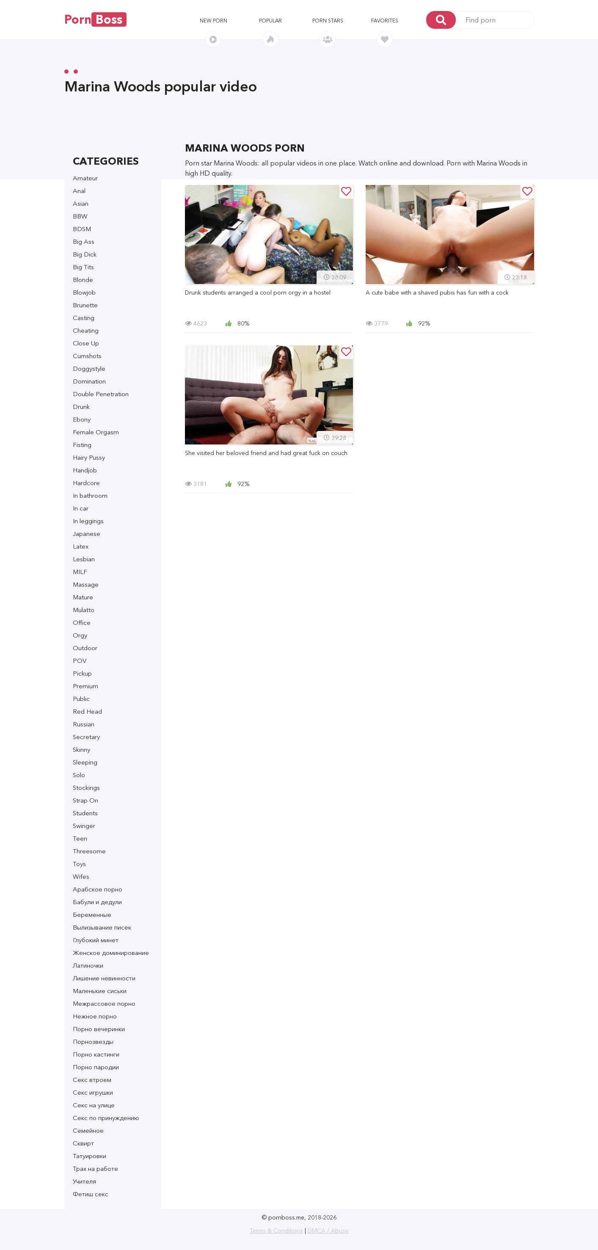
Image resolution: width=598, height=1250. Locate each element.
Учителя (84, 1181)
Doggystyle (89, 368)
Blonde (83, 280)
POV (79, 661)
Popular (270, 20)
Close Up (86, 343)
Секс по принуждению (106, 1118)
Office (82, 622)
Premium (85, 686)
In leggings (88, 521)
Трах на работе (95, 1168)
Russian (83, 724)
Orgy (80, 635)
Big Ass (83, 241)
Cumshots (87, 356)
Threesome (89, 851)
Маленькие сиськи (100, 991)
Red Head (87, 711)
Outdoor (85, 648)
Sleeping (85, 762)
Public (81, 699)
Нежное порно (95, 1016)
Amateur (85, 178)
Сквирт (83, 1143)
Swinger (84, 826)
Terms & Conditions (276, 1230)
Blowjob (84, 292)
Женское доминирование (111, 953)
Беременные (92, 915)
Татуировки (89, 1156)
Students (85, 813)
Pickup (82, 673)
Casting (83, 318)
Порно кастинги (96, 1054)
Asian (80, 203)
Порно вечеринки (99, 1029)
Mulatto (83, 610)
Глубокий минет (95, 940)
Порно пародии (96, 1067)
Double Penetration (101, 394)
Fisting (82, 445)
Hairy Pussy (89, 457)
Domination (89, 381)
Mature (83, 597)
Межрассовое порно (104, 1003)
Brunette (85, 305)
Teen (80, 838)
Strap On (85, 800)
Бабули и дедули (97, 902)
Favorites (384, 20)
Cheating (86, 330)
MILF (80, 572)
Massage (86, 584)
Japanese (86, 534)
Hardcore (86, 483)
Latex (80, 546)
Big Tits (83, 267)
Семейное (88, 1130)
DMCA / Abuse (328, 1230)
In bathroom (90, 495)
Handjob (85, 470)
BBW (80, 216)
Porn (95, 19)
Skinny (81, 749)
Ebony (82, 419)
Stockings (86, 788)
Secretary (86, 737)
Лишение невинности (104, 978)
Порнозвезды (93, 1042)
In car (80, 508)
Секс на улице (94, 1105)
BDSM (82, 229)
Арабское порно (97, 889)
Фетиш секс (90, 1194)
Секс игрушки (93, 1092)
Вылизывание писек (102, 927)
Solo (79, 775)
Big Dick (84, 254)
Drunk (81, 407)
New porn (213, 20)
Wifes (81, 876)
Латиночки (88, 965)
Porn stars (327, 20)
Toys (79, 864)
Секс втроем (92, 1080)
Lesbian (84, 559)
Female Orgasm (96, 432)
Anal (79, 191)
